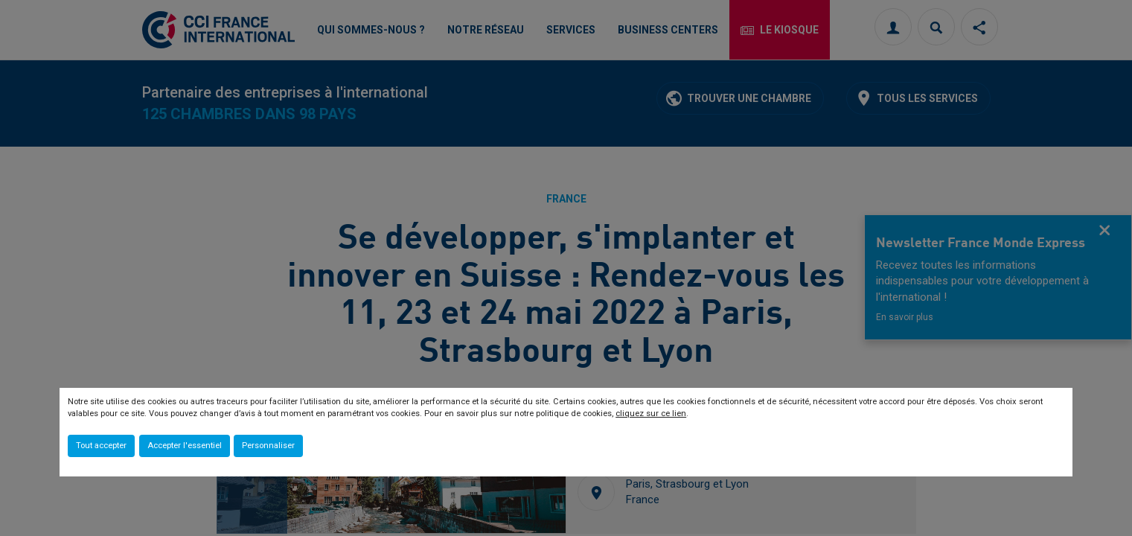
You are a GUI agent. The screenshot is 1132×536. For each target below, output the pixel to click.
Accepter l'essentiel (184, 445)
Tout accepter (101, 445)
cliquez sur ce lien (650, 413)
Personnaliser (268, 445)
